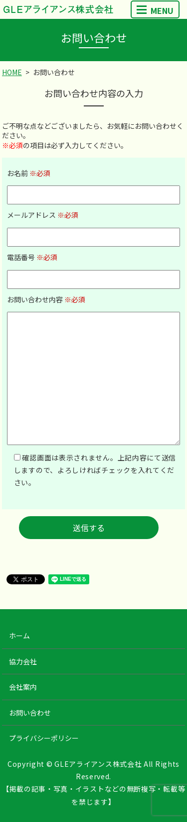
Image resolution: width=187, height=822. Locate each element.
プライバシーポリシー (44, 738)
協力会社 (23, 661)
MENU (155, 10)
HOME (12, 72)
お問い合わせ (30, 713)
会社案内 (23, 687)
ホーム (19, 635)
